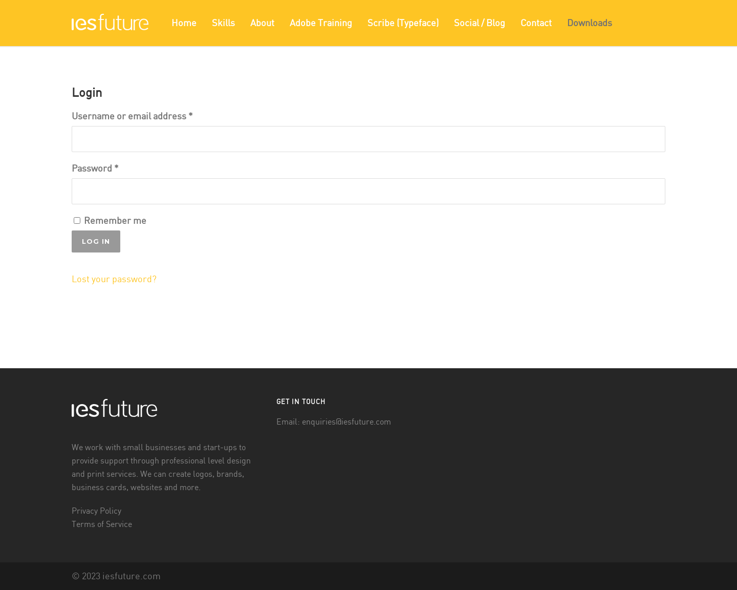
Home (184, 23)
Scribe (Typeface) (403, 23)
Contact (536, 23)
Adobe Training (321, 23)
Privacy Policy (96, 511)
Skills (223, 23)
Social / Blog (479, 23)
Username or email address (132, 116)
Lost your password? (114, 279)
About (262, 23)
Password (95, 169)
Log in (96, 241)
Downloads (589, 23)
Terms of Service (102, 524)
